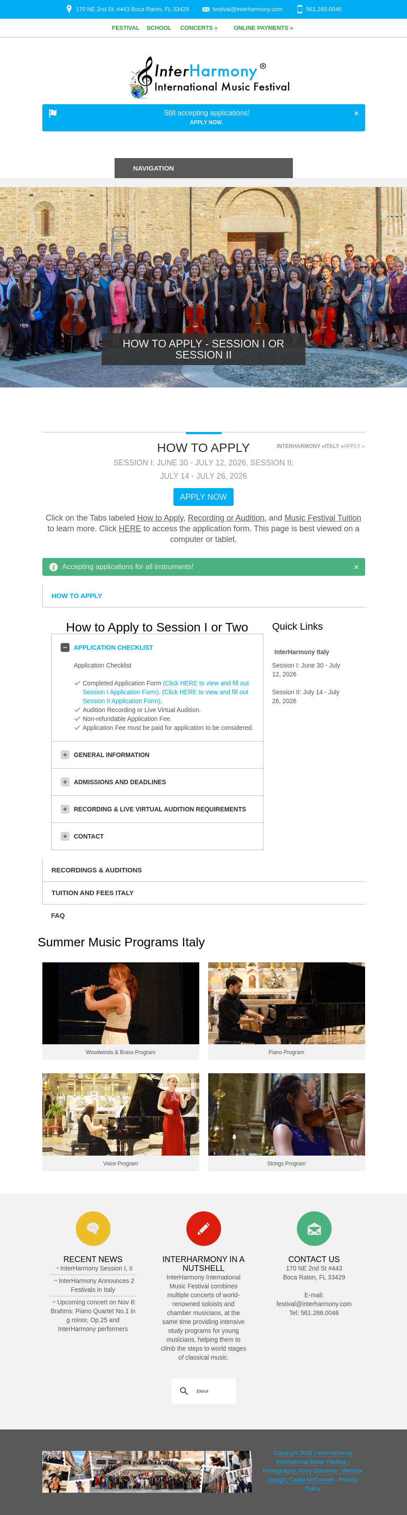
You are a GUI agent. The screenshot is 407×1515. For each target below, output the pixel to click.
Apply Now (206, 122)
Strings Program (286, 1164)
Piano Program (286, 1052)
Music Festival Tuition (322, 517)
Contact (82, 836)
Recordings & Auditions (97, 870)
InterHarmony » (301, 446)
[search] (202, 1391)
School (159, 27)
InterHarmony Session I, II (97, 1268)
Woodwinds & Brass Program (121, 1052)
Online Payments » (263, 27)
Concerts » (199, 27)
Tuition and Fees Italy (93, 892)
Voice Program (120, 1164)
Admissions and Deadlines (113, 782)
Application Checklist (107, 647)
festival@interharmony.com (248, 9)
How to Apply (160, 517)
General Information (105, 754)
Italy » (334, 446)
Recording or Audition (226, 517)
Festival (126, 27)
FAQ (58, 915)
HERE (130, 528)
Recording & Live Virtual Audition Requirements (154, 809)
